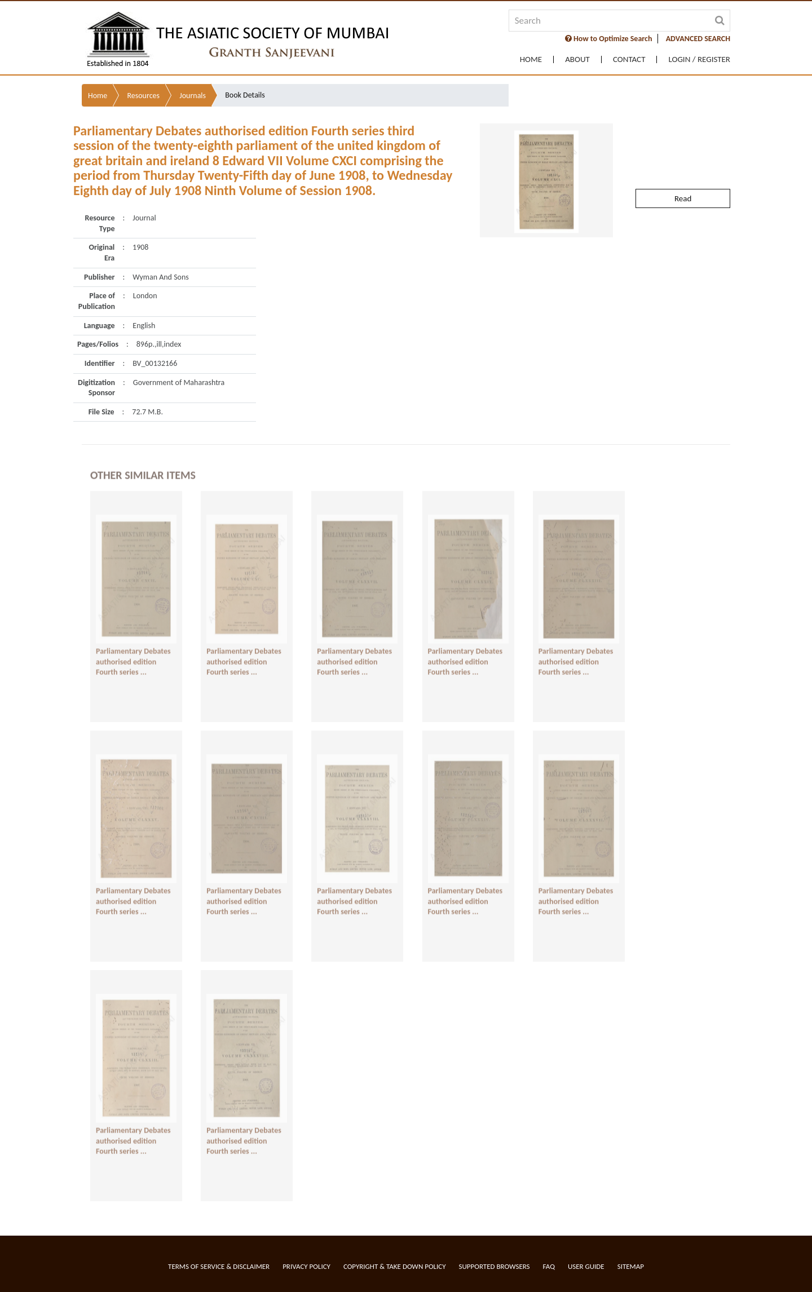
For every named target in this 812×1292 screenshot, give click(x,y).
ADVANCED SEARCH (698, 38)
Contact (629, 59)
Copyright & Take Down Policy (394, 1266)
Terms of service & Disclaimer (219, 1266)
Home (531, 59)
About (577, 59)
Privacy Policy (306, 1266)
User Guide (586, 1266)
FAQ (549, 1266)
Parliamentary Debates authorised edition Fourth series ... (133, 651)
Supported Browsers (494, 1266)
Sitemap (630, 1266)
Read (682, 172)
